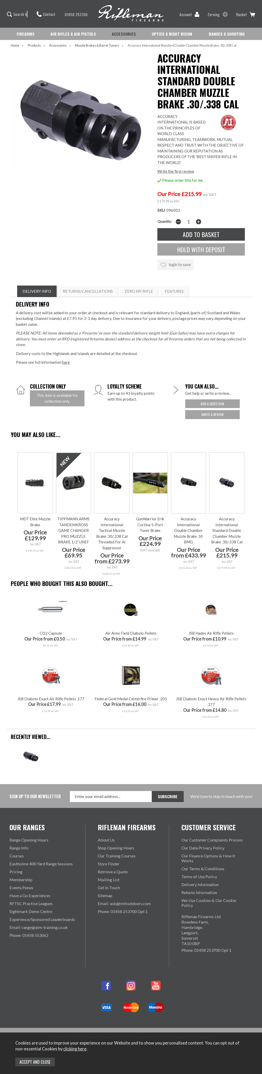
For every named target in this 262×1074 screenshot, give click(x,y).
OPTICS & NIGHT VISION (172, 34)
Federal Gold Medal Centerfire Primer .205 (131, 698)
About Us (106, 839)
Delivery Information (200, 884)
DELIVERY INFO (37, 291)
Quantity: (165, 221)
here (66, 362)
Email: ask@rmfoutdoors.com (124, 903)
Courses (16, 855)
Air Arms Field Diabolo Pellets (131, 633)
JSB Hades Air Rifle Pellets (211, 633)
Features (174, 291)
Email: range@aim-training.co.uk (38, 927)
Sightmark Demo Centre (30, 911)
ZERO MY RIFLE (139, 291)
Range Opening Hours (28, 839)
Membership (20, 879)
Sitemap (105, 895)
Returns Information (199, 892)
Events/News (21, 887)
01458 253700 (74, 14)
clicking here (74, 1048)
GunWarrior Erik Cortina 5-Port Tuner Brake (150, 524)
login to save (175, 265)
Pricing (16, 871)
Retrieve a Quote (113, 871)
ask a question (212, 403)
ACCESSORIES (124, 34)
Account (189, 14)
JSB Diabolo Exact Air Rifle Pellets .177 (50, 698)
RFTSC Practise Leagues (31, 903)
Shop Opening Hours (116, 847)
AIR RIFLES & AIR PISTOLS (73, 34)
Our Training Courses (117, 855)
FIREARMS (26, 34)
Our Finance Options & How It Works (208, 858)
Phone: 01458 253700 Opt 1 (123, 911)
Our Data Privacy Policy (202, 847)
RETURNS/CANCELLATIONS (88, 291)
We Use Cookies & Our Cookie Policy (208, 903)
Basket (245, 14)
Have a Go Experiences (29, 895)
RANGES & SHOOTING (227, 34)
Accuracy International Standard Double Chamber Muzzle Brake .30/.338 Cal (227, 530)
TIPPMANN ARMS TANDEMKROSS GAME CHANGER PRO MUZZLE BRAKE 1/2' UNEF (73, 530)
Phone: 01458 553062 (28, 935)
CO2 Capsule (51, 633)
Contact (46, 14)
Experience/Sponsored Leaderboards (42, 919)
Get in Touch (109, 887)
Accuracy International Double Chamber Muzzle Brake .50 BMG (188, 530)
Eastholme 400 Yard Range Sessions (41, 863)
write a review (212, 414)
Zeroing (218, 14)
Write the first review (175, 171)
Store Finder (108, 863)
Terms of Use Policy (199, 876)
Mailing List (108, 879)
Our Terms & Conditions (202, 868)
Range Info (18, 847)
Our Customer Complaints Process (212, 839)
